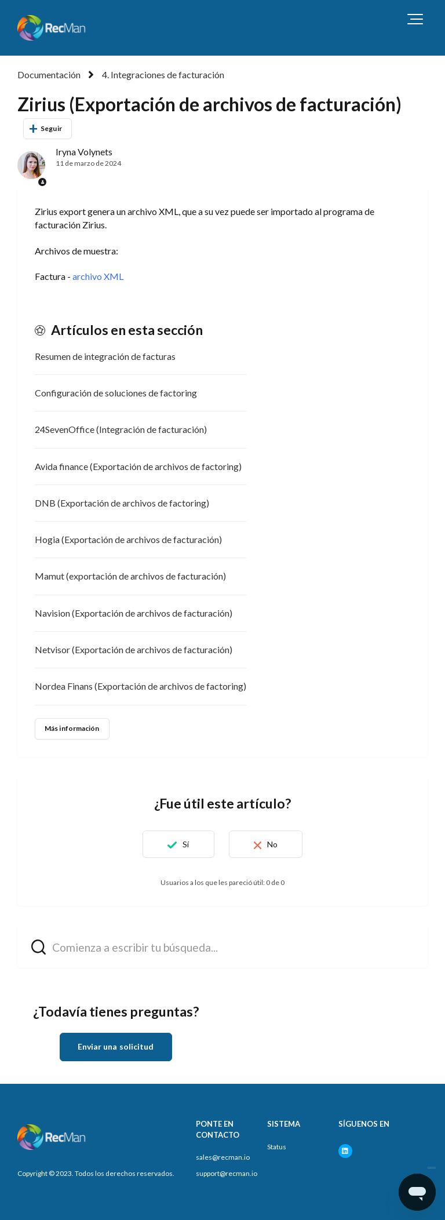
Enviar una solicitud (116, 1046)
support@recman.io (226, 1173)
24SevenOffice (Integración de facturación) (121, 429)
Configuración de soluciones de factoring (116, 392)
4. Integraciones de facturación (163, 74)
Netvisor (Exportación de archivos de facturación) (133, 649)
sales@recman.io (223, 1157)
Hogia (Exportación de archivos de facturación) (128, 539)
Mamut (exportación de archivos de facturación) (130, 575)
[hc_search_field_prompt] (222, 947)
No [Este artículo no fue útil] (272, 844)
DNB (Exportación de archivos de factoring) (122, 502)
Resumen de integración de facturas (105, 356)
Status (276, 1146)
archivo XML (97, 276)
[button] (415, 19)
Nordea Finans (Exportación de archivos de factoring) (140, 685)
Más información (72, 728)
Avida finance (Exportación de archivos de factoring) (138, 466)
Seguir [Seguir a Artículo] (51, 128)
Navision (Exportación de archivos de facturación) (133, 612)
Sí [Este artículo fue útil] (186, 844)
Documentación (49, 74)
